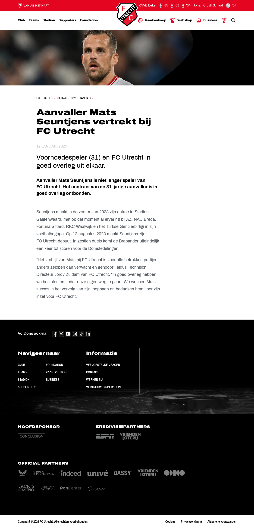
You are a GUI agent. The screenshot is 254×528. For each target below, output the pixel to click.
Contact (92, 372)
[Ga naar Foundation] (89, 20)
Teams (22, 372)
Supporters (27, 387)
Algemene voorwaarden (221, 521)
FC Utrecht (44, 98)
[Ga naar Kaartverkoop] (152, 20)
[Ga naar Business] (207, 20)
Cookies (170, 521)
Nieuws (61, 98)
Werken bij (94, 379)
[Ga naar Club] (21, 20)
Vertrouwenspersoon (103, 387)
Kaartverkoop (57, 372)
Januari (85, 98)
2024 (73, 98)
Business (53, 379)
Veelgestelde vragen (103, 365)
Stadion (23, 379)
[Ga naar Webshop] (181, 20)
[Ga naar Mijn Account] (224, 20)
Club (21, 365)
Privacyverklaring (191, 521)
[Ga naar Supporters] (67, 20)
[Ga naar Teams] (34, 20)
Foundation (54, 365)
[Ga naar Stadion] (49, 20)
